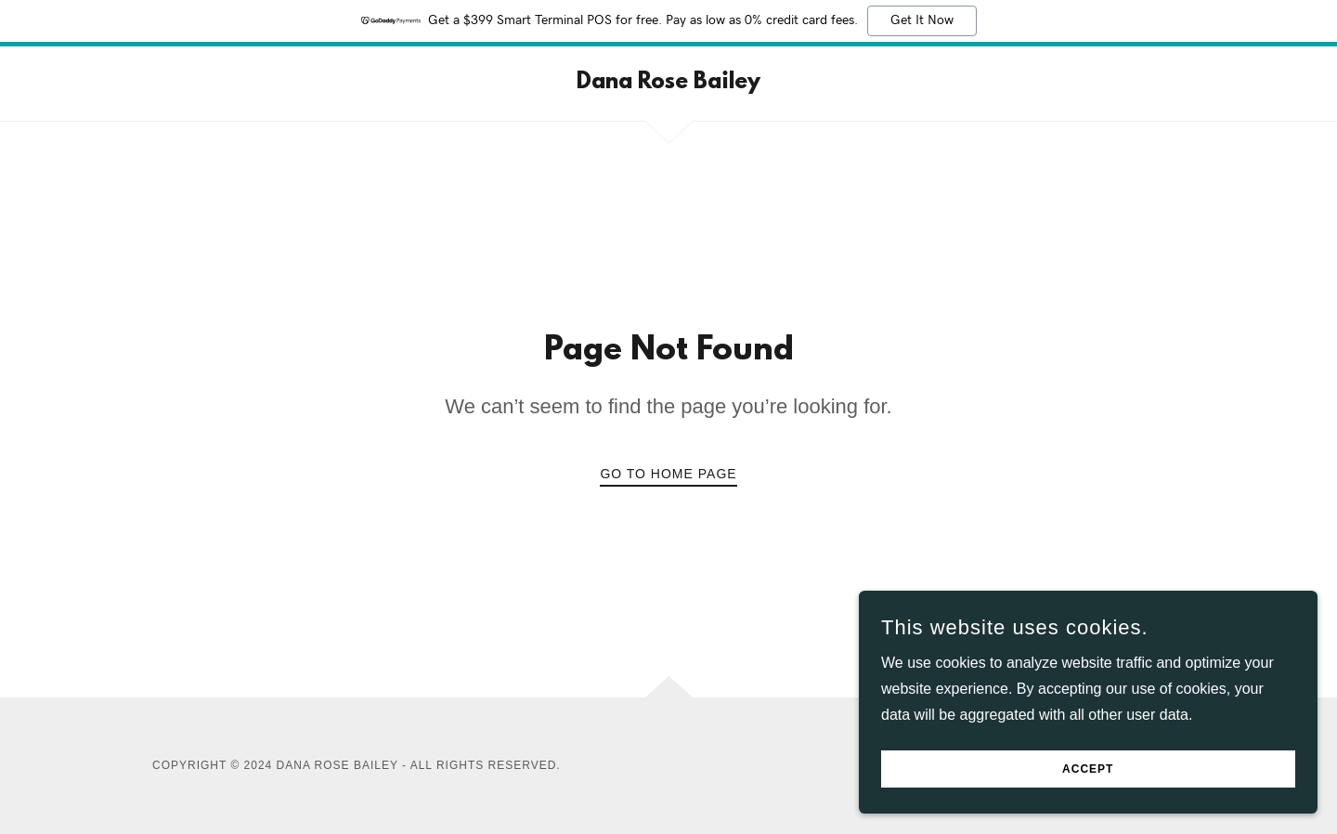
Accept (1128, 767)
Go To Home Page (668, 473)
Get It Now (922, 20)
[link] (668, 83)
